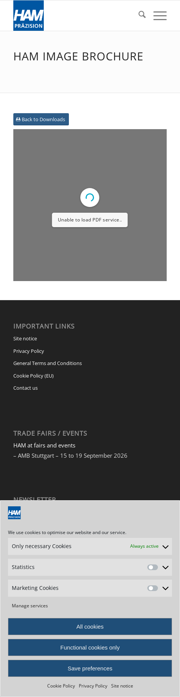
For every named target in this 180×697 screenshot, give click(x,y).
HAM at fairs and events (44, 445)
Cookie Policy (61, 686)
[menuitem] (138, 15)
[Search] (138, 15)
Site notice (122, 686)
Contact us (25, 387)
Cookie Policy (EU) (33, 375)
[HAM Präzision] (74, 15)
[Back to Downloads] (41, 119)
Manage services (30, 605)
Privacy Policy (93, 686)
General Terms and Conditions (47, 363)
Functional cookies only (90, 647)
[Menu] (156, 15)
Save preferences (90, 668)
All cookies (90, 626)
